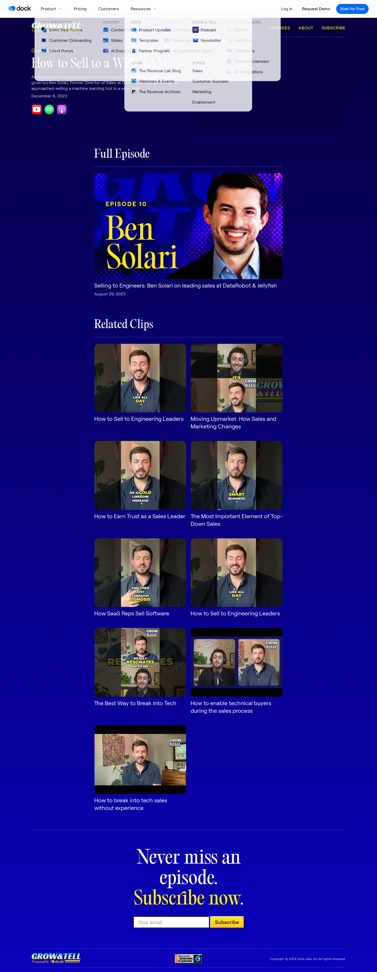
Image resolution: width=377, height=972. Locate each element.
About (305, 27)
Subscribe (334, 27)
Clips (69, 50)
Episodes (279, 27)
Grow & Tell (44, 50)
